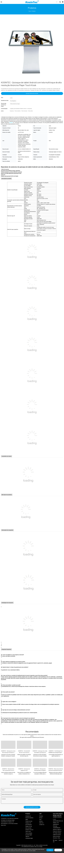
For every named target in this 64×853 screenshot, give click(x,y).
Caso (40, 819)
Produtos (33, 11)
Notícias (41, 821)
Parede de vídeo (28, 821)
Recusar (57, 850)
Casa (30, 11)
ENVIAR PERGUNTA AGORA (32, 93)
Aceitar (48, 850)
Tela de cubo (28, 831)
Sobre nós (41, 823)
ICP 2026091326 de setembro (28, 847)
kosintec (11, 122)
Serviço (40, 818)
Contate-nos (41, 825)
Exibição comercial (29, 830)
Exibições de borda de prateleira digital (29, 818)
